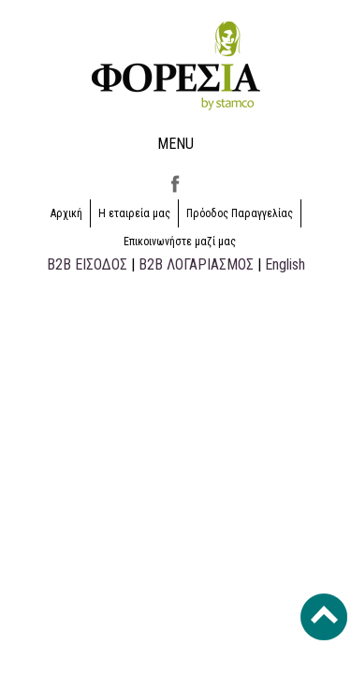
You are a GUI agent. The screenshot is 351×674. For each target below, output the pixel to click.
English (285, 264)
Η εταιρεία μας (134, 213)
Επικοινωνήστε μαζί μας (180, 241)
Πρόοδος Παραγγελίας (239, 213)
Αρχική (66, 213)
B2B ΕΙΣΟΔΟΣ (87, 264)
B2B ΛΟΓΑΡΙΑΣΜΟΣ (196, 264)
